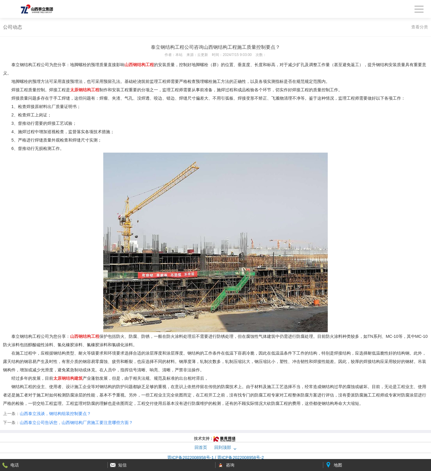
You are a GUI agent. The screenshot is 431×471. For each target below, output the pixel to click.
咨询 (230, 465)
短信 (122, 465)
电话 (14, 465)
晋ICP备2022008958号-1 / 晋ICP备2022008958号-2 (215, 457)
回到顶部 (222, 447)
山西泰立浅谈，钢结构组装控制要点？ (55, 413)
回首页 (201, 447)
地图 (338, 465)
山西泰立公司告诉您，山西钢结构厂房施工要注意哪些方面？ (76, 422)
